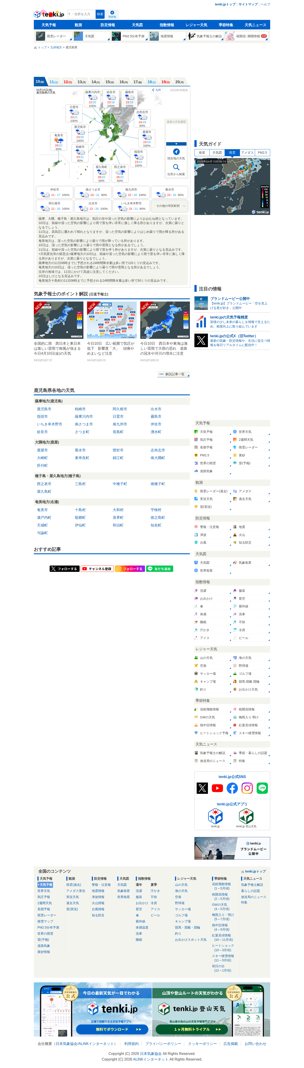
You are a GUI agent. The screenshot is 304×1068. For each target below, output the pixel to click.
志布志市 (142, 118)
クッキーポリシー (202, 1044)
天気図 (137, 25)
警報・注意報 (101, 884)
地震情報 (98, 891)
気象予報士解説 (252, 884)
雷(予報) (43, 939)
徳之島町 (158, 517)
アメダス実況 (75, 891)
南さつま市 (84, 424)
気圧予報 (43, 897)
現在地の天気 (176, 158)
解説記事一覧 (175, 374)
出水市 (156, 409)
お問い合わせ (255, 1044)
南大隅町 (158, 458)
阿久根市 (120, 409)
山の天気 (181, 884)
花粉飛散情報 (225, 886)
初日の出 (225, 968)
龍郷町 (80, 517)
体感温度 (142, 927)
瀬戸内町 (44, 517)
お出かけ (142, 903)
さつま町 (82, 432)
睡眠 (139, 939)
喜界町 (118, 517)
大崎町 (42, 458)
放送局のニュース (253, 897)
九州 (158, 90)
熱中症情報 (225, 927)
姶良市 (111, 98)
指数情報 (167, 25)
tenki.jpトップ (225, 4)
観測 (78, 25)
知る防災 (98, 915)
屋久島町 (101, 173)
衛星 (202, 152)
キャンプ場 (183, 921)
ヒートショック (225, 948)
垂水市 (80, 450)
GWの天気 (225, 907)
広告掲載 (230, 1044)
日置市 (74, 113)
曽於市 (118, 450)
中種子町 (120, 484)
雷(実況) (72, 909)
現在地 (112, 16)
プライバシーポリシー (163, 1044)
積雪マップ (45, 921)
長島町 (118, 432)
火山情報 (98, 903)
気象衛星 (123, 891)
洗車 (139, 933)
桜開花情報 (225, 897)
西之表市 (120, 173)
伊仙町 (80, 525)
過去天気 (72, 903)
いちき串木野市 (49, 424)
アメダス (247, 152)
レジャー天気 (196, 25)
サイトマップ (248, 4)
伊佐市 (156, 424)
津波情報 (98, 897)
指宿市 (138, 158)
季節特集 (226, 25)
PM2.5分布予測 (48, 927)
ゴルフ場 (181, 915)
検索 (100, 14)
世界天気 (43, 891)
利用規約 (131, 1044)
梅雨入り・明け (225, 917)
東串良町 (82, 458)
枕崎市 (80, 153)
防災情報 (108, 25)
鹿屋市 (147, 138)
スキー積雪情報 (225, 958)
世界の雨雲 (45, 933)
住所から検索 (176, 174)
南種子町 (158, 484)
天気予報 (48, 25)
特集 (244, 902)
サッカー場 (183, 909)
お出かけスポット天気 (191, 939)
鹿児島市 (80, 133)
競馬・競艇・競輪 (187, 927)
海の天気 (181, 891)
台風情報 (98, 909)
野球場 (179, 903)
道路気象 (43, 946)
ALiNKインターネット (96, 1044)
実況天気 (72, 897)
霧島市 (129, 98)
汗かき (155, 891)
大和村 (118, 510)
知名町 (156, 525)
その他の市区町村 (168, 205)
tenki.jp (49, 15)
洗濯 (139, 891)
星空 (139, 909)
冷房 (154, 903)
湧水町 (156, 432)
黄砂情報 (43, 952)
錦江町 (118, 458)
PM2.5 (262, 152)
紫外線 (140, 921)
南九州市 (120, 424)
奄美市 (58, 142)
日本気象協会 (66, 1044)
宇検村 (156, 510)
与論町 (42, 533)
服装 (139, 897)
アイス (155, 909)
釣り (178, 933)
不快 (154, 897)
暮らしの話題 (250, 891)
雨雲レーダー (46, 915)
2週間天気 (44, 903)
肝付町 (42, 465)
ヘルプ (265, 4)
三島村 (80, 484)
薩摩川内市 (92, 98)
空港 (178, 897)
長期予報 (43, 909)
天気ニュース (255, 25)
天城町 (42, 525)
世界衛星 (123, 897)
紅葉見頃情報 (225, 938)
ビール (155, 915)
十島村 (80, 510)
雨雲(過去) (73, 884)
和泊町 (118, 525)
